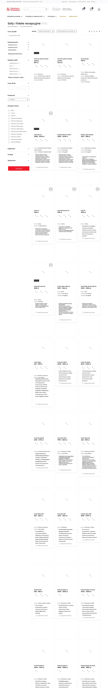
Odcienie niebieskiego (15, 129)
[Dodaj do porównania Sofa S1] (82, 312)
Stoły (10, 66)
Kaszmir (12, 115)
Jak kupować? (72, 1)
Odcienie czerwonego (15, 123)
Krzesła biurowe (13, 47)
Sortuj (34, 31)
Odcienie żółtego (14, 142)
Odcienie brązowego (15, 121)
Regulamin (65, 1)
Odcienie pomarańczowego (17, 131)
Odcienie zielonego (15, 139)
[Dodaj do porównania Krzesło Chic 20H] (82, 617)
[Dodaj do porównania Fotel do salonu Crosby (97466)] (59, 167)
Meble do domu (13, 74)
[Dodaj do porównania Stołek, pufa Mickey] (82, 238)
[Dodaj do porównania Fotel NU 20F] (59, 615)
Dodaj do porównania (42, 167)
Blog (88, 1)
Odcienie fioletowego (15, 126)
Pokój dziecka (12, 50)
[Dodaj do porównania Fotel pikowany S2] (59, 319)
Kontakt (93, 1)
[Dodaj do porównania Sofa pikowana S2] (36, 404)
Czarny (11, 113)
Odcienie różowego (15, 134)
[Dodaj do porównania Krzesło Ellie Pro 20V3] (59, 239)
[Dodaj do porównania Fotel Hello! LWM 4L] (59, 383)
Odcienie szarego (14, 137)
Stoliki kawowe (13, 68)
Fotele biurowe (12, 45)
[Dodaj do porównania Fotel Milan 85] (82, 539)
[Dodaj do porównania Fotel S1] (36, 312)
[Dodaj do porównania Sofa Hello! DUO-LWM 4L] (82, 383)
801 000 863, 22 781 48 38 (14, 1)
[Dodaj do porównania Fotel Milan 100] (36, 615)
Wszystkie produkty (13, 16)
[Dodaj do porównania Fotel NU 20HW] (36, 545)
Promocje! (51, 16)
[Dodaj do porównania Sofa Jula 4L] (36, 241)
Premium (63, 16)
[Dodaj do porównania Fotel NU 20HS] (82, 473)
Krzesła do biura (13, 63)
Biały (11, 110)
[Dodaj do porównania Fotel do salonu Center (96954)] (36, 167)
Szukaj (19, 168)
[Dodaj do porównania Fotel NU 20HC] (59, 470)
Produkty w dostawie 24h (34, 16)
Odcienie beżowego (15, 118)
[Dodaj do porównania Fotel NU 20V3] (59, 543)
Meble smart (73, 16)
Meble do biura (13, 71)
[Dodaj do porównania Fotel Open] (36, 467)
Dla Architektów (82, 1)
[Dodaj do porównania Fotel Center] (82, 169)
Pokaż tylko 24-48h (14, 35)
